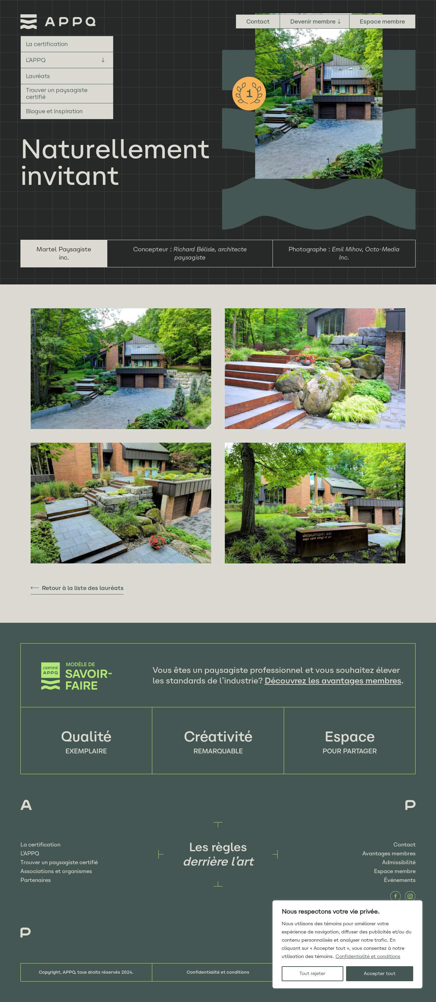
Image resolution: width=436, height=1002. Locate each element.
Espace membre (382, 21)
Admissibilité (399, 862)
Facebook (395, 896)
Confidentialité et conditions (368, 956)
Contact (257, 21)
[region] (347, 944)
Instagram (410, 896)
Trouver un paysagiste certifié (57, 93)
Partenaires (35, 880)
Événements (400, 880)
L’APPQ (36, 60)
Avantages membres (389, 853)
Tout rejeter (312, 973)
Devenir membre (313, 21)
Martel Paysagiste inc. (63, 253)
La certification (47, 44)
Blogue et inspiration (54, 111)
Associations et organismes (56, 871)
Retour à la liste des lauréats (83, 588)
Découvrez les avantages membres (333, 681)
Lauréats (38, 76)
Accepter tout (379, 973)
